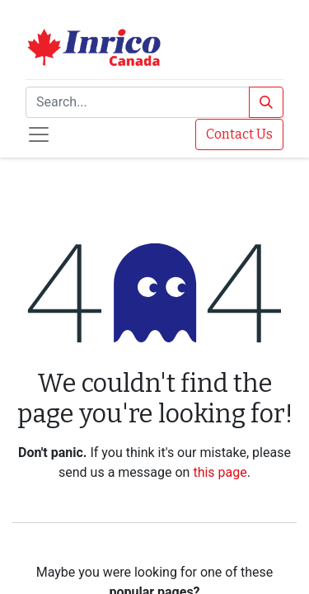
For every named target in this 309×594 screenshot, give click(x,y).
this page (219, 472)
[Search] (266, 102)
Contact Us (239, 134)
